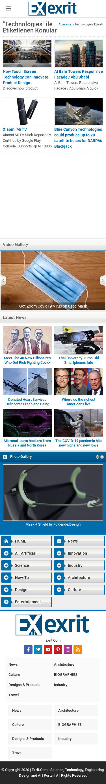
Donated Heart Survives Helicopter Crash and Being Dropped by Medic (27, 404)
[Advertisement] (53, 197)
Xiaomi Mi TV (15, 129)
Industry (68, 565)
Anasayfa (65, 24)
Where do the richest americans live (78, 401)
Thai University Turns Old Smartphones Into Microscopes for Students (79, 362)
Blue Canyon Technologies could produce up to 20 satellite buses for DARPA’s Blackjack (78, 138)
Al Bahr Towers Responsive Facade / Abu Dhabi (78, 74)
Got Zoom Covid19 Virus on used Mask (53, 306)
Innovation (70, 553)
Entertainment (21, 602)
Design (14, 590)
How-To (15, 577)
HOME (13, 541)
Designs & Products (24, 685)
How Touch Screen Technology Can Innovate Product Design (25, 77)
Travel (13, 695)
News (66, 541)
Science (15, 565)
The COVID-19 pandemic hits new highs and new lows (78, 443)
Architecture (72, 577)
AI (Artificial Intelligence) (18, 553)
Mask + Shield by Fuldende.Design (53, 524)
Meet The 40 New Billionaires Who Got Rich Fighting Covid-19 (27, 362)
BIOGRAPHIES (65, 674)
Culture (67, 590)
